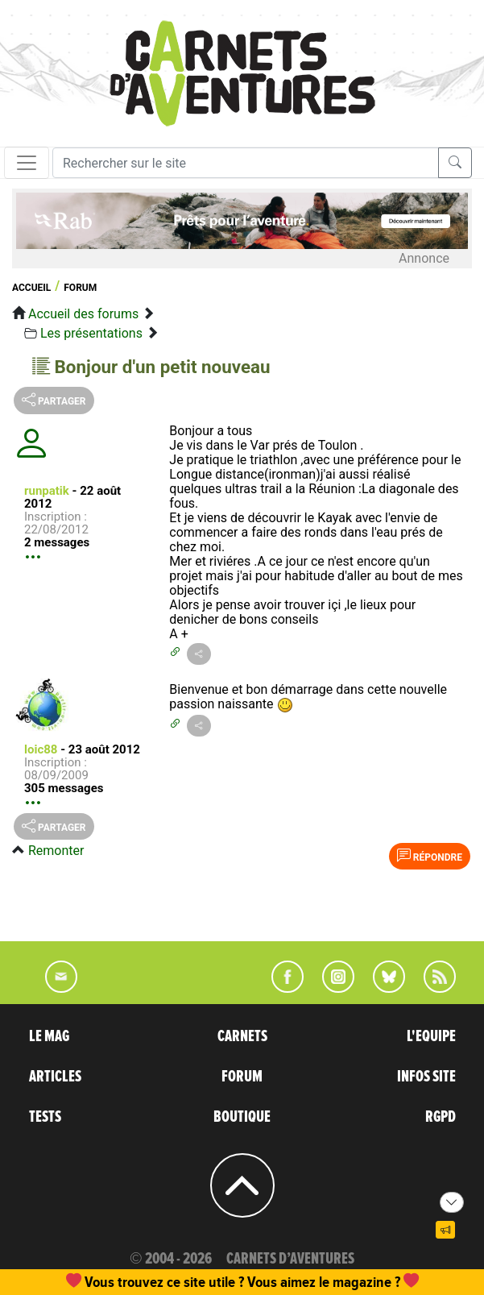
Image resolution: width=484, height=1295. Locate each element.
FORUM (242, 1077)
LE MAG (49, 1036)
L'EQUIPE (431, 1036)
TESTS (45, 1117)
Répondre (429, 856)
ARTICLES (55, 1077)
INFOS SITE (426, 1077)
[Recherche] (245, 162)
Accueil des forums (83, 314)
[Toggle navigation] (26, 163)
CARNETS (242, 1036)
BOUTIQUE (242, 1117)
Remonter (56, 850)
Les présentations (91, 333)
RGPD (440, 1117)
